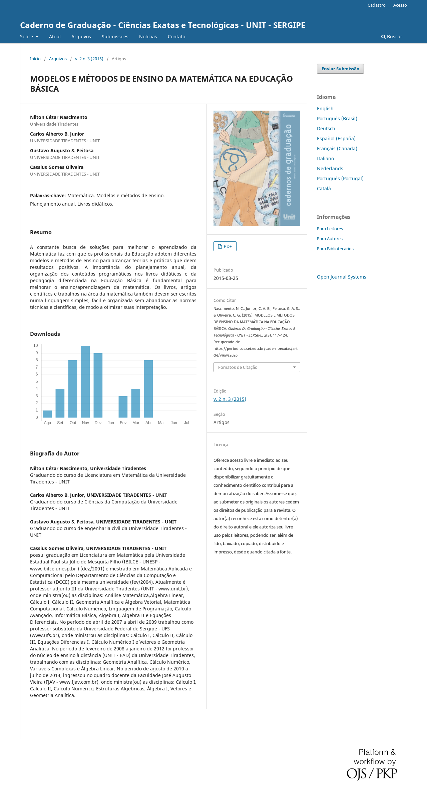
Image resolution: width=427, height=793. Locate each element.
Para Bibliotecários (335, 249)
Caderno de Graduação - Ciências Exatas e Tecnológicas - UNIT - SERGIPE (162, 24)
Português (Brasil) (337, 118)
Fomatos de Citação (238, 367)
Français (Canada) (337, 148)
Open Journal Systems (341, 277)
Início (35, 59)
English (325, 108)
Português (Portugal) (340, 178)
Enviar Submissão (340, 69)
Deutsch (326, 128)
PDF (227, 246)
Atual (55, 36)
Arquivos (81, 36)
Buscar (391, 36)
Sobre (27, 36)
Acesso (400, 5)
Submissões (115, 36)
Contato (176, 36)
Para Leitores (330, 229)
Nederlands (330, 168)
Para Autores (330, 239)
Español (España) (336, 138)
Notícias (148, 36)
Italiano (325, 158)
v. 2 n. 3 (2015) (89, 59)
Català (324, 188)
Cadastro (377, 5)
